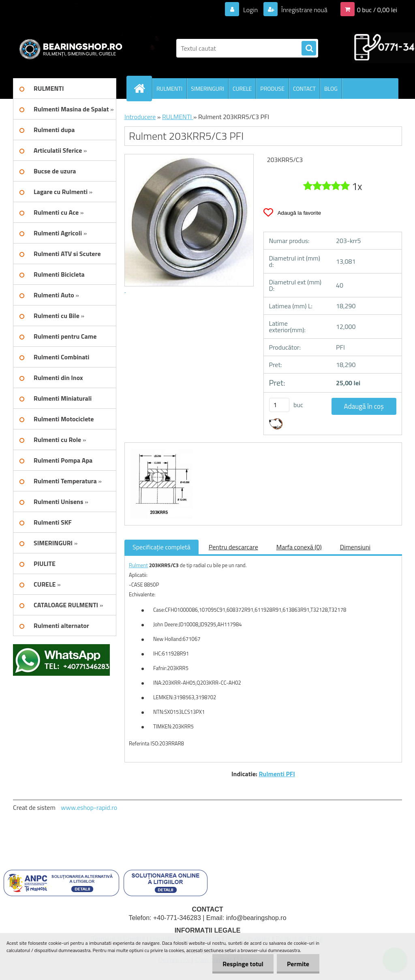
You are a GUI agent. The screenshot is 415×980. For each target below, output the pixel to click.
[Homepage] (142, 88)
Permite (298, 964)
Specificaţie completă (161, 547)
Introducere (140, 117)
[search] (309, 48)
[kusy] (279, 405)
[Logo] (68, 48)
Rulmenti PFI (277, 774)
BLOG (331, 88)
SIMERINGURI (207, 88)
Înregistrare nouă (303, 10)
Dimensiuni (355, 547)
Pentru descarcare (233, 547)
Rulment (138, 565)
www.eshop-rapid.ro (89, 807)
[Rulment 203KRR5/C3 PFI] (161, 450)
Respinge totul (242, 964)
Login (250, 10)
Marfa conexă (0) (299, 547)
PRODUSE (272, 88)
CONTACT (304, 88)
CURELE (242, 88)
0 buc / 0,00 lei (377, 10)
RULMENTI (169, 88)
